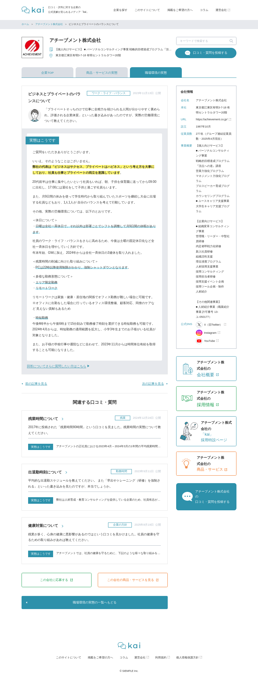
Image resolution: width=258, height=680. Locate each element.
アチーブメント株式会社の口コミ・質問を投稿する (212, 496)
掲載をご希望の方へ (180, 10)
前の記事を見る (36, 383)
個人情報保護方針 (187, 657)
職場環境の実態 (156, 72)
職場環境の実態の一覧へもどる (95, 602)
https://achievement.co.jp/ (211, 119)
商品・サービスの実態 (101, 72)
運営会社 (140, 657)
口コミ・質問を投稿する (210, 52)
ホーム (25, 24)
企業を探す (120, 10)
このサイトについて (147, 10)
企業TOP (47, 72)
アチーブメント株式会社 (49, 24)
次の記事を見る (153, 383)
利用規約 (160, 657)
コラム (204, 10)
